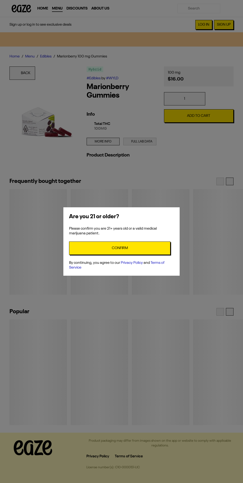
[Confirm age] (119, 248)
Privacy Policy (132, 263)
